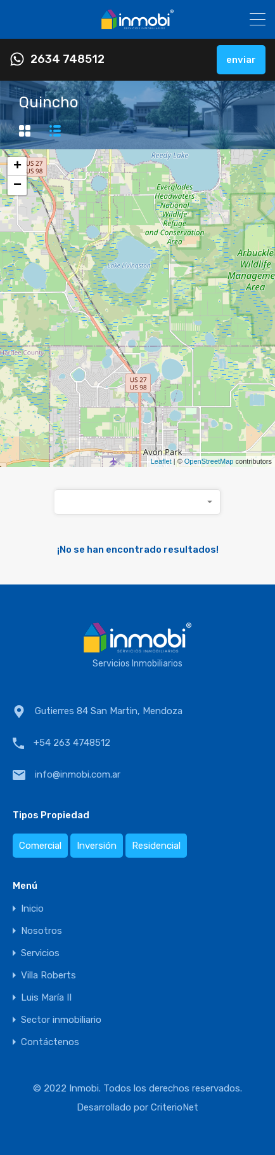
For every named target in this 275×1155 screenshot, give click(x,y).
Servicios (40, 953)
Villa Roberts (48, 975)
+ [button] (17, 166)
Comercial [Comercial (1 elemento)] (40, 845)
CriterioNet (174, 1107)
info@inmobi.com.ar (77, 774)
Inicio (32, 909)
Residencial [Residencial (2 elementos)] (156, 845)
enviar (241, 59)
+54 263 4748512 (72, 742)
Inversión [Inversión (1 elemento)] (97, 845)
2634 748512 (67, 59)
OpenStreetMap (209, 461)
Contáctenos (50, 1042)
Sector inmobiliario (61, 1020)
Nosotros (41, 931)
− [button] (17, 185)
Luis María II (46, 998)
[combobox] (137, 502)
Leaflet (161, 461)
